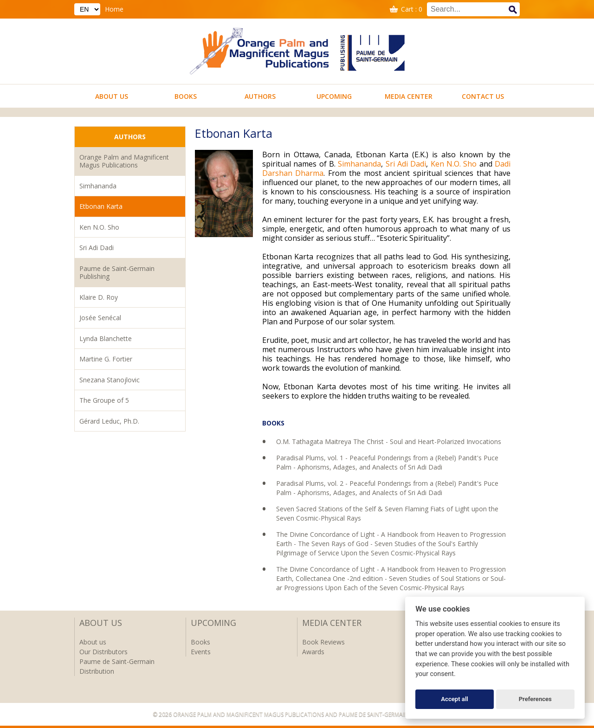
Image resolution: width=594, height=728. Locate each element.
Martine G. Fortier (105, 358)
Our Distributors (103, 651)
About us (111, 96)
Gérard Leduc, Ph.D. (109, 421)
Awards (313, 651)
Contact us (483, 96)
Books (185, 96)
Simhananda (97, 185)
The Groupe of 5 (104, 400)
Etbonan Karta (101, 206)
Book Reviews (323, 642)
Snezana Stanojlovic (109, 379)
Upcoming (334, 96)
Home (114, 9)
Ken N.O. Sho (99, 227)
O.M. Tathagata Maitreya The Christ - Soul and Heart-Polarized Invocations (388, 441)
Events (201, 651)
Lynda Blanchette (105, 338)
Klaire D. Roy (98, 297)
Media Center (409, 96)
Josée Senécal (100, 317)
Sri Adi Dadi (96, 247)
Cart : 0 (411, 9)
